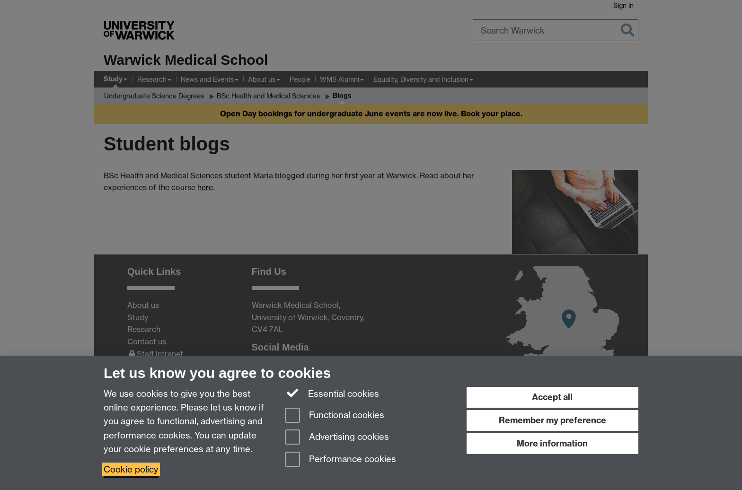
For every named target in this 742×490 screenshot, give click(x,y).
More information (552, 443)
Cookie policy (131, 469)
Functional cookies (334, 416)
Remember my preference (552, 420)
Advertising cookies (337, 437)
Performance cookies (340, 460)
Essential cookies (332, 393)
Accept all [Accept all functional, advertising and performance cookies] (552, 397)
